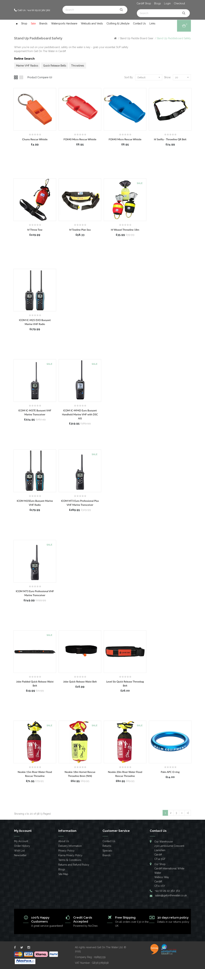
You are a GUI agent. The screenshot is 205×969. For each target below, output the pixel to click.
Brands (43, 23)
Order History (22, 845)
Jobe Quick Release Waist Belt (80, 681)
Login (167, 3)
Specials (107, 850)
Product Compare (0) (39, 77)
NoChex (93, 925)
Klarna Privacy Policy (70, 855)
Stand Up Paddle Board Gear (136, 38)
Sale (33, 23)
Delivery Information (70, 845)
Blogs (157, 3)
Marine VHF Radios (27, 65)
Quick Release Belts (54, 65)
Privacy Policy (66, 850)
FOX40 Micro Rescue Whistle (80, 139)
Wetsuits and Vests (92, 23)
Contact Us (139, 23)
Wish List (19, 850)
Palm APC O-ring (170, 771)
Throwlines (77, 65)
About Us (63, 841)
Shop (24, 23)
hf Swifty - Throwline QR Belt (170, 139)
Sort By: (128, 77)
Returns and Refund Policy (73, 864)
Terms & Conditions (69, 860)
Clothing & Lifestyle (117, 23)
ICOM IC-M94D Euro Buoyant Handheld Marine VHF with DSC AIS (80, 414)
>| (188, 812)
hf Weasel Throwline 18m (125, 229)
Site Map (63, 874)
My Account (21, 841)
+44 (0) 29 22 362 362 (167, 890)
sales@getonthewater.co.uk (171, 895)
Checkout (179, 3)
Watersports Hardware (64, 23)
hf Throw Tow (34, 229)
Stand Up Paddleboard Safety (174, 38)
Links (152, 23)
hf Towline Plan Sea (80, 229)
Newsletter (20, 855)
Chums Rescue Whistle (35, 139)
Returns (106, 845)
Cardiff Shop (144, 3)
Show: (167, 77)
